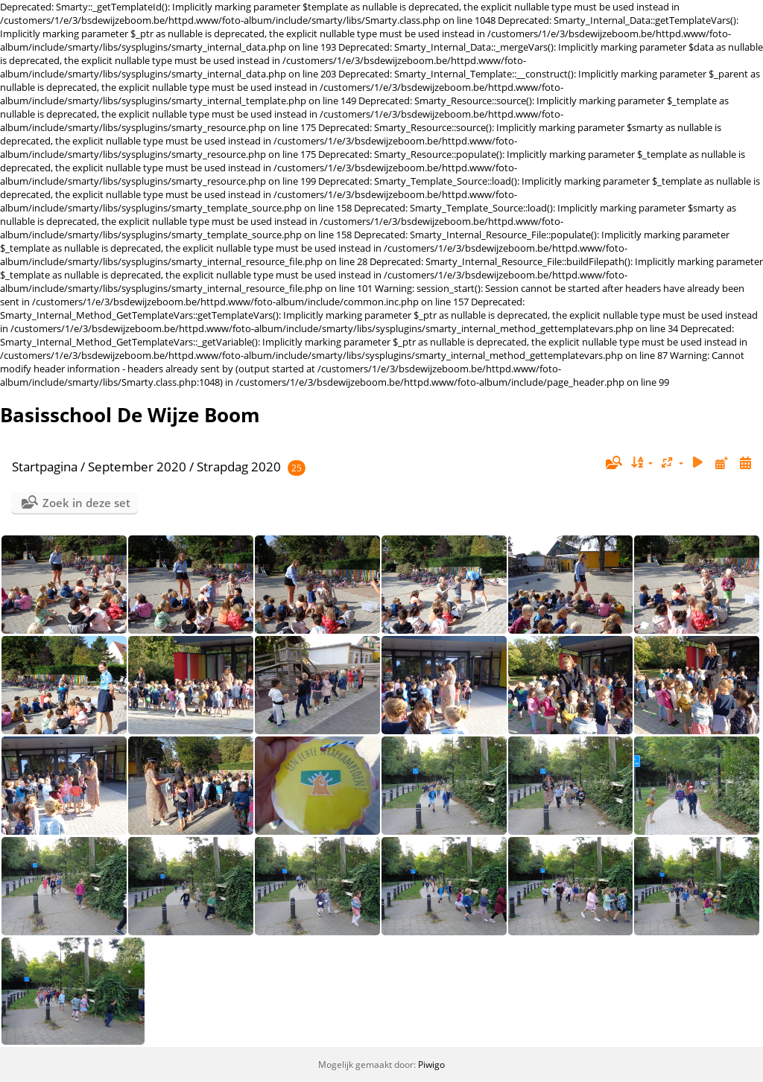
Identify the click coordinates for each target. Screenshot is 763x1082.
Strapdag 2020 (239, 466)
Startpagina (44, 466)
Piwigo (431, 1064)
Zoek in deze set (86, 502)
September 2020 (137, 466)
